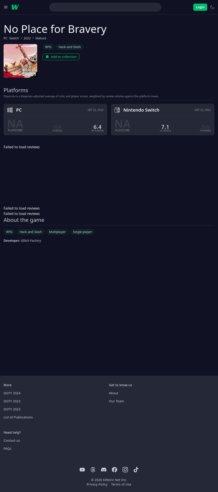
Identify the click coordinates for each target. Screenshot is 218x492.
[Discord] (103, 469)
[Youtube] (82, 469)
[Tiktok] (136, 469)
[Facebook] (114, 469)
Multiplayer (57, 232)
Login (200, 7)
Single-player (82, 232)
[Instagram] (125, 469)
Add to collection (61, 57)
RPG (48, 47)
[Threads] (93, 469)
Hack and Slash (69, 47)
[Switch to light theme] (212, 7)
